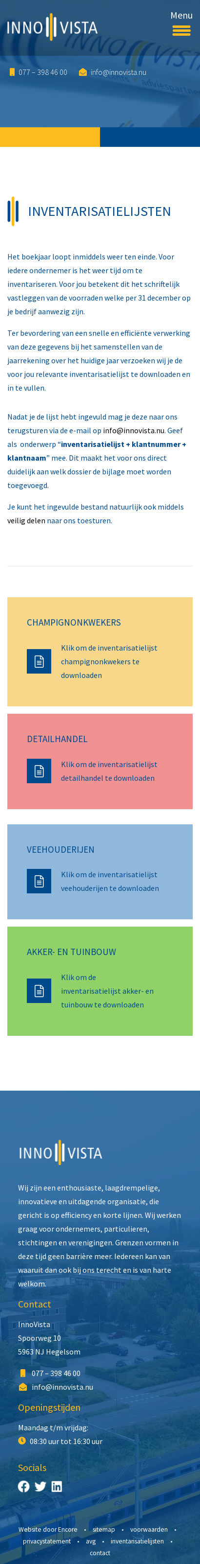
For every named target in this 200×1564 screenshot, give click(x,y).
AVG (91, 1541)
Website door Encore (48, 1529)
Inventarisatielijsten (137, 1541)
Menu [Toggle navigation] (181, 21)
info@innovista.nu (112, 72)
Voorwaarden (149, 1529)
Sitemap (104, 1529)
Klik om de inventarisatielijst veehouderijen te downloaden (110, 881)
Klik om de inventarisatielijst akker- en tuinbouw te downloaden (107, 990)
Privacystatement (47, 1541)
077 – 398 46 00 (38, 72)
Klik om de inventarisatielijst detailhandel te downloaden (109, 771)
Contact (34, 1304)
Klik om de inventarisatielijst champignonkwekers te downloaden (109, 661)
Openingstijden (49, 1407)
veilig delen (26, 520)
